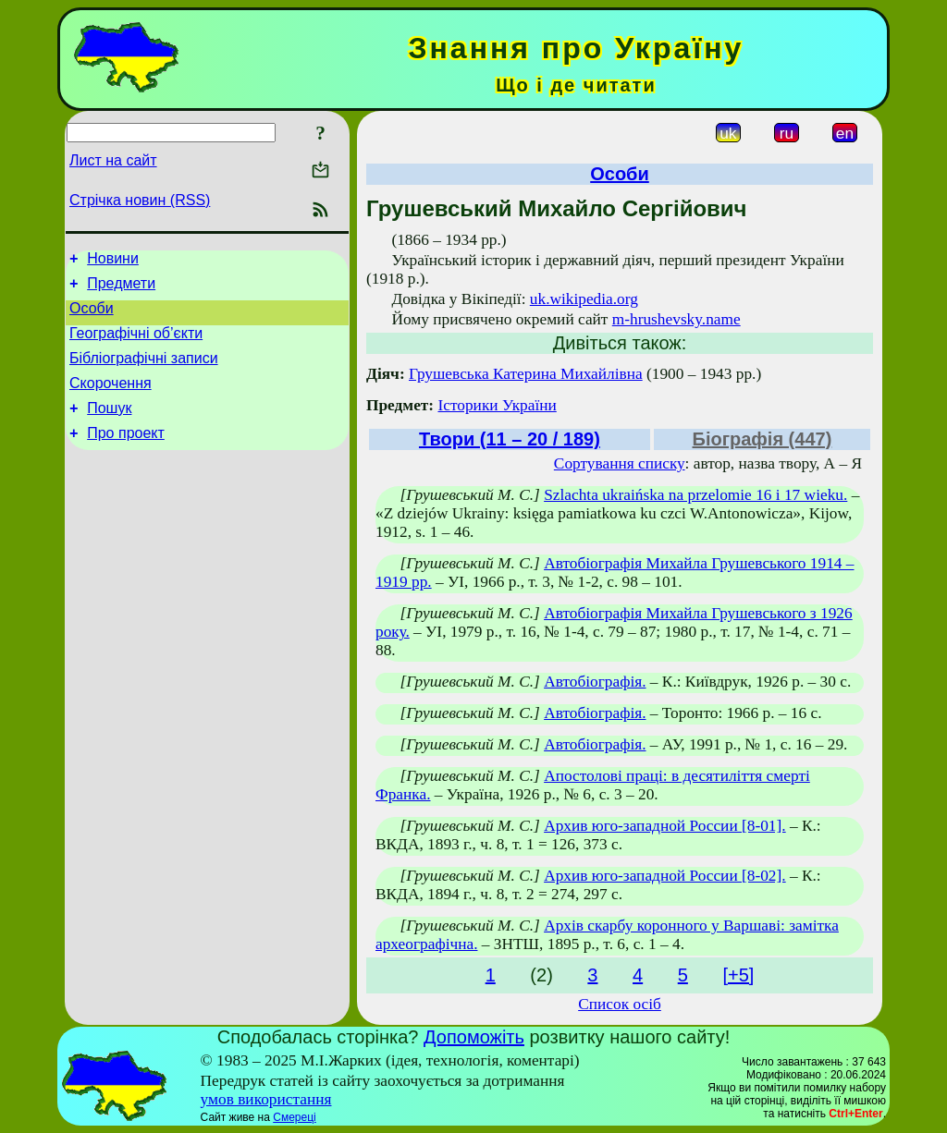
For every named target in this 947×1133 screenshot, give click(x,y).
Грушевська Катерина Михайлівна (526, 374)
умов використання (266, 1099)
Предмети (121, 289)
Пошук (109, 427)
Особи (91, 316)
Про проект (126, 455)
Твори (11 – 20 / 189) (509, 439)
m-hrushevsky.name (676, 319)
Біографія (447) (762, 439)
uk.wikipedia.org (584, 299)
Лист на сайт (113, 160)
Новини (113, 261)
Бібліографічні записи (143, 372)
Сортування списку (619, 463)
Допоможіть (474, 1037)
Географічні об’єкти (136, 344)
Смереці (294, 1117)
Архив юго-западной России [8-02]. (665, 875)
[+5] (738, 975)
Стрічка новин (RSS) (139, 200)
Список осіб (619, 1004)
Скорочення (110, 400)
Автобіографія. (595, 681)
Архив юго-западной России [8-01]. (665, 826)
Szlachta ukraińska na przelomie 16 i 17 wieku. (695, 495)
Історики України (496, 405)
